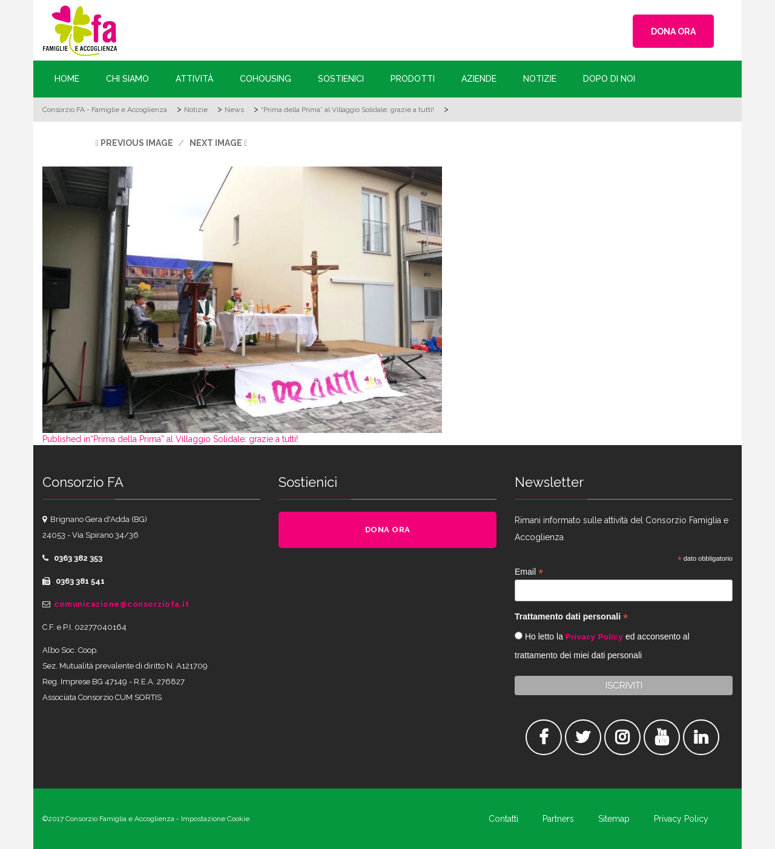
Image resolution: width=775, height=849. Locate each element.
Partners (558, 819)
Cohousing (265, 79)
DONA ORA (673, 31)
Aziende (478, 79)
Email (529, 572)
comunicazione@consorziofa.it (121, 604)
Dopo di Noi (609, 79)
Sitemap (614, 819)
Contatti (503, 819)
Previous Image (137, 143)
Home (66, 79)
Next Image (216, 143)
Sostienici (341, 79)
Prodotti (413, 79)
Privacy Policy (594, 636)
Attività (194, 79)
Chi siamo (127, 79)
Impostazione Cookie (215, 818)
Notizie (539, 79)
